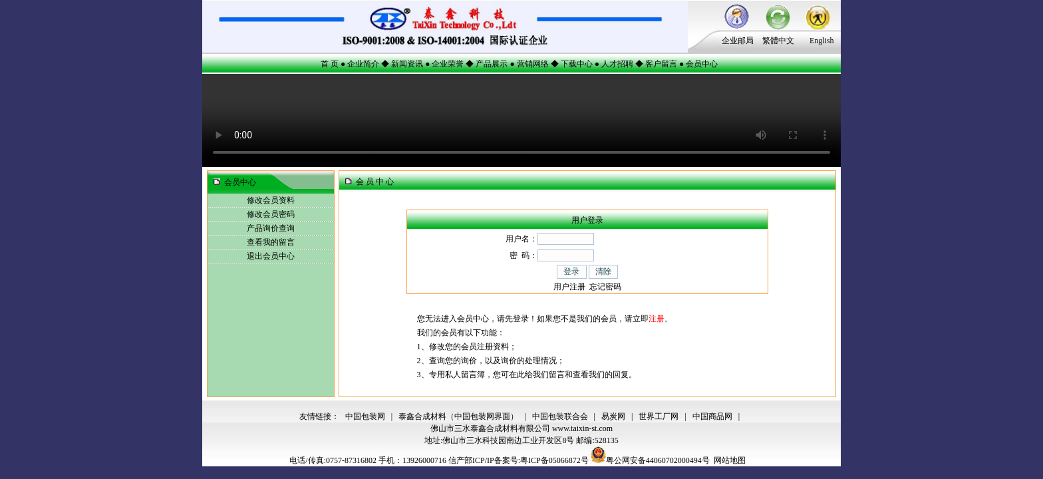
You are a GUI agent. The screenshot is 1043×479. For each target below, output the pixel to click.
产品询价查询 (271, 228)
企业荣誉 (448, 64)
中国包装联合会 (560, 416)
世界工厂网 (658, 416)
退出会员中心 (271, 256)
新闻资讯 (407, 64)
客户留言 (661, 64)
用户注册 (569, 286)
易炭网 (613, 416)
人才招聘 (617, 64)
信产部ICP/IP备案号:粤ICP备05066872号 (519, 460)
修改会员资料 (271, 200)
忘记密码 (605, 286)
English (822, 40)
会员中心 (702, 64)
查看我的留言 (271, 242)
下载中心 (577, 64)
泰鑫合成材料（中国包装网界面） (458, 416)
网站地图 (730, 460)
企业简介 (363, 64)
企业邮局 (738, 40)
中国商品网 (712, 416)
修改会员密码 (271, 214)
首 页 (330, 64)
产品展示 (492, 64)
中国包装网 (365, 416)
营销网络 (533, 64)
